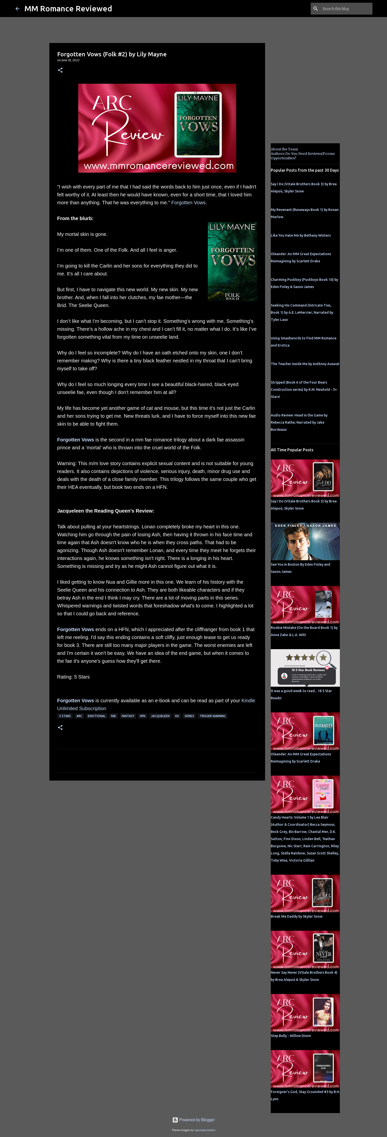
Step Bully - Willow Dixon (291, 1036)
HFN (142, 716)
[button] (60, 70)
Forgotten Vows (188, 202)
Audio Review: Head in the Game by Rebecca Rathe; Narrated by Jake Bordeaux (299, 422)
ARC (79, 716)
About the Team (284, 149)
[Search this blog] (346, 9)
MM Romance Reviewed (68, 8)
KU (177, 716)
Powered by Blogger (193, 1120)
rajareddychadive (204, 1130)
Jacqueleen (160, 716)
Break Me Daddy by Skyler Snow (297, 916)
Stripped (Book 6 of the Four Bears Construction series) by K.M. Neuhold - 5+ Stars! (304, 389)
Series (189, 716)
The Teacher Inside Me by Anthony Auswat (305, 364)
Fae (113, 716)
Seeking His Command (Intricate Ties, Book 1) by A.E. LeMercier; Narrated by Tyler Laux (302, 312)
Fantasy (128, 716)
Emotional (96, 716)
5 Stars (65, 716)
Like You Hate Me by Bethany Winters (301, 235)
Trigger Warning (213, 716)
